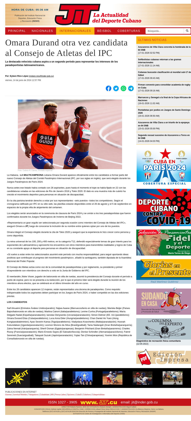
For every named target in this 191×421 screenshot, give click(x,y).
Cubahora (87, 395)
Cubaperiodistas (98, 395)
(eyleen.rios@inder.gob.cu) (41, 76)
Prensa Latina (60, 395)
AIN (52, 395)
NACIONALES (42, 30)
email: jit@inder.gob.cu (139, 402)
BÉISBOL (104, 30)
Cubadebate (44, 395)
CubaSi (79, 395)
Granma (8, 395)
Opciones (70, 395)
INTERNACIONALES (75, 30)
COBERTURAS (129, 30)
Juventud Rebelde (20, 395)
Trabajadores (33, 395)
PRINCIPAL (17, 30)
